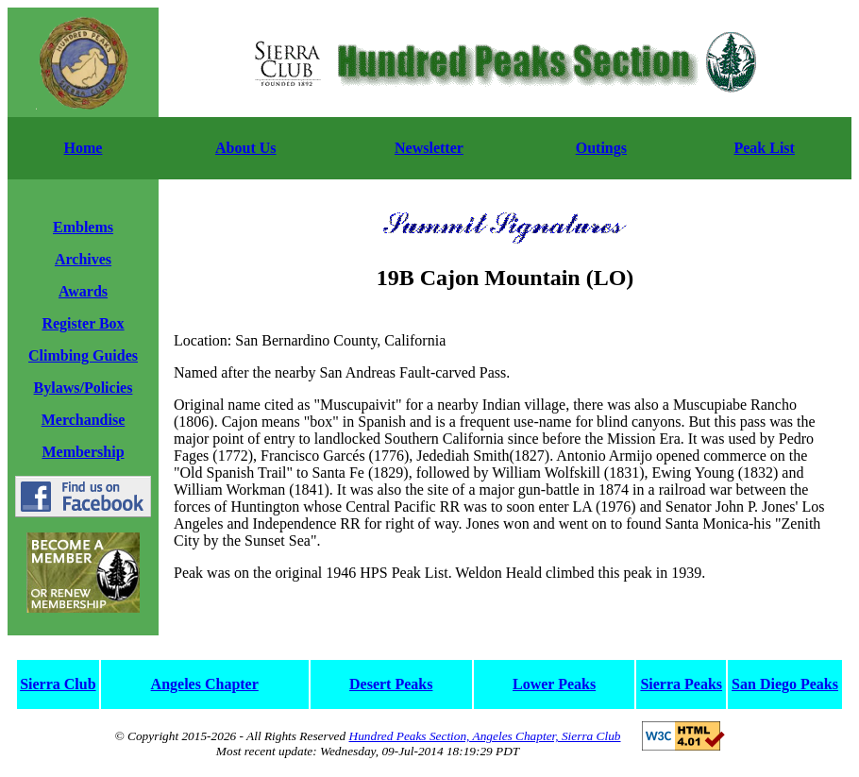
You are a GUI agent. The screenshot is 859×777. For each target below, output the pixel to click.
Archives (83, 259)
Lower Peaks (554, 684)
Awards (83, 291)
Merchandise (84, 420)
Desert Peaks (390, 684)
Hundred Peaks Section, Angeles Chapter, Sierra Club (485, 736)
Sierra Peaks (681, 684)
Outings (601, 148)
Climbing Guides (83, 355)
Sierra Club (57, 684)
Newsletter (429, 148)
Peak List (763, 148)
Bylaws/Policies (83, 388)
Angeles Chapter (205, 684)
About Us (245, 148)
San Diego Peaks (785, 684)
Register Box (83, 323)
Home (83, 148)
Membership (83, 452)
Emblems (83, 227)
